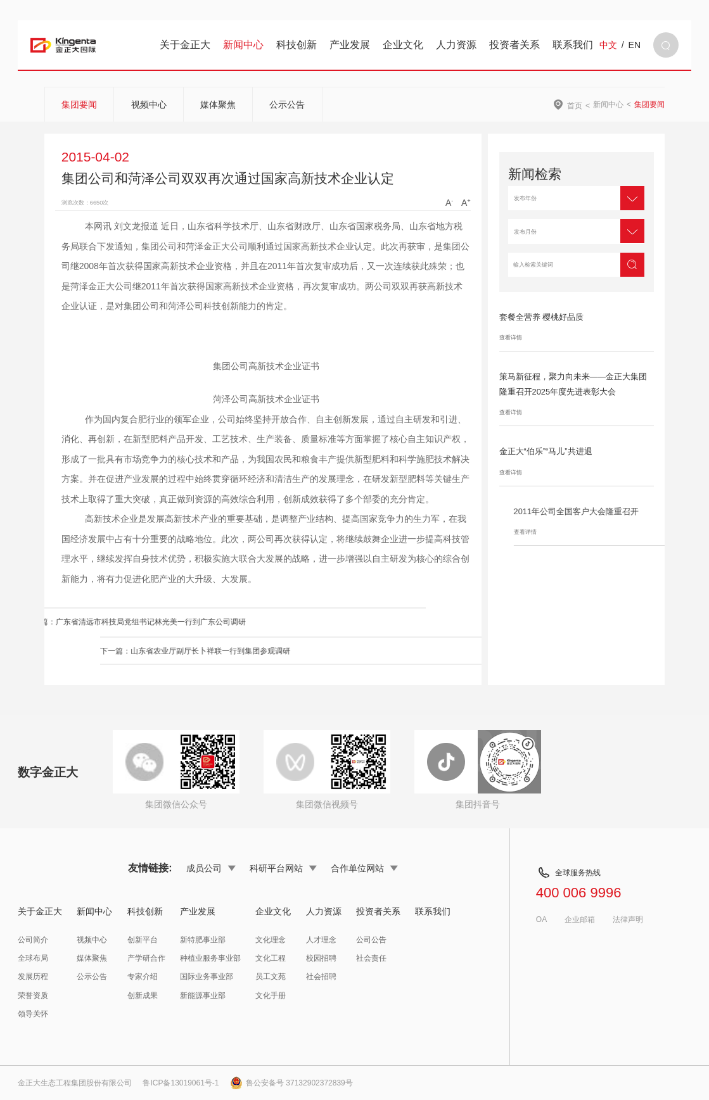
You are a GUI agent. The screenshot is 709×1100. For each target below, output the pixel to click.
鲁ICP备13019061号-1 (181, 1082)
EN (635, 45)
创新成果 (142, 995)
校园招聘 (321, 958)
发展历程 (33, 976)
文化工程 (270, 958)
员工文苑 (270, 976)
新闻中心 (243, 44)
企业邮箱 (580, 919)
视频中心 (149, 104)
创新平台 (142, 939)
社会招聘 (321, 976)
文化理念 (270, 939)
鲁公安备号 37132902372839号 (291, 1083)
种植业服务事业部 (210, 958)
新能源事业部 (203, 995)
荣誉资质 (33, 995)
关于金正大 (185, 44)
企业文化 (403, 44)
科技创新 (296, 44)
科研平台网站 (283, 868)
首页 (574, 105)
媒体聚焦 (218, 104)
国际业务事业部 (206, 976)
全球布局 (33, 958)
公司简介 (33, 939)
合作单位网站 (364, 868)
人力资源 (456, 44)
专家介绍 (142, 976)
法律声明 (628, 919)
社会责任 (371, 958)
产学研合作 (146, 958)
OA (541, 919)
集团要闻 (79, 104)
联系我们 (573, 44)
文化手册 (270, 995)
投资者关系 (514, 44)
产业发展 (349, 44)
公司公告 (371, 939)
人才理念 (321, 939)
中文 (608, 45)
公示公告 (287, 104)
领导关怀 (33, 1013)
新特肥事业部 (203, 939)
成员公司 (211, 868)
